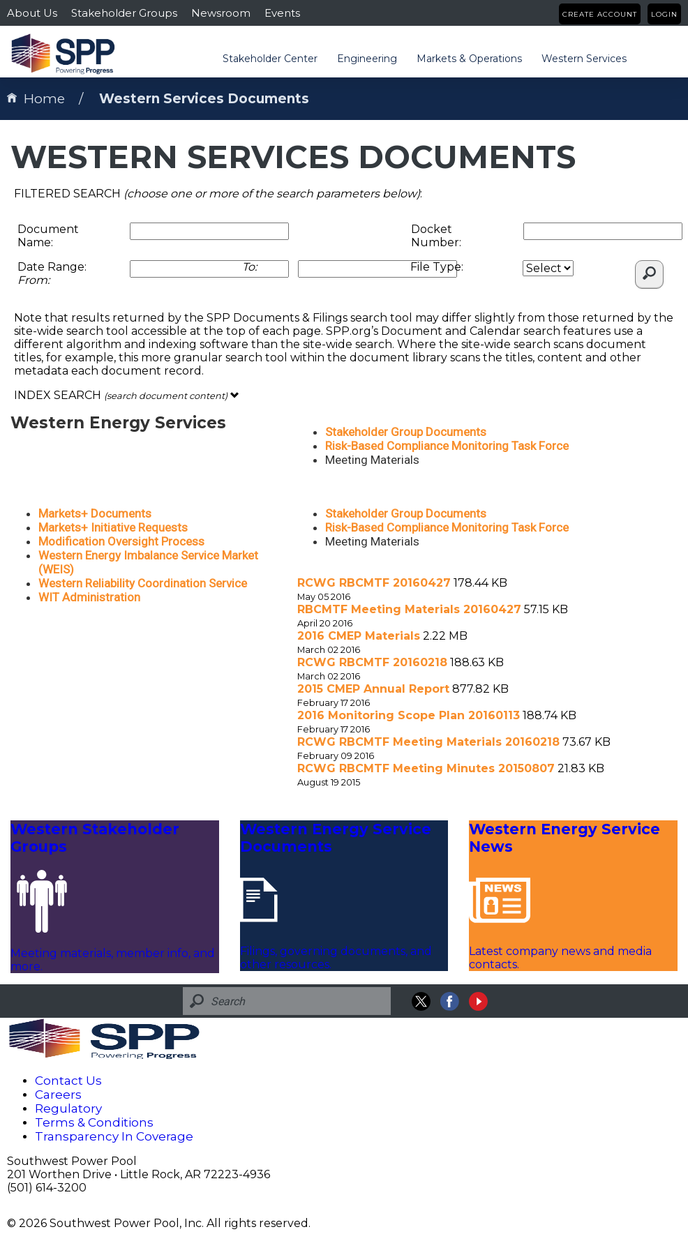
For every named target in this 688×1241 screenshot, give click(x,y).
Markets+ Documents (94, 513)
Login (664, 14)
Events (282, 13)
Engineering (367, 58)
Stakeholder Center (270, 58)
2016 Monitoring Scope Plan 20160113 (408, 715)
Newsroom (220, 13)
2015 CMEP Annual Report (373, 688)
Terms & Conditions (94, 1122)
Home (36, 99)
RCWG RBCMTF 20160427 (374, 582)
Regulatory (68, 1108)
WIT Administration (89, 597)
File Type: (436, 266)
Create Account (599, 14)
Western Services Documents (204, 99)
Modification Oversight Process (121, 541)
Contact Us (68, 1081)
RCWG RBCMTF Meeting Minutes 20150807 (426, 768)
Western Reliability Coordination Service (142, 583)
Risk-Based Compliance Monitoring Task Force (447, 446)
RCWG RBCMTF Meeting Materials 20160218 (428, 742)
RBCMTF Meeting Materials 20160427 (409, 609)
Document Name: (48, 236)
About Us (32, 13)
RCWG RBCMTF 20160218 (372, 662)
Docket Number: (436, 236)
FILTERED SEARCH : (218, 193)
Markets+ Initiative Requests (113, 527)
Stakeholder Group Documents (405, 432)
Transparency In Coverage (114, 1136)
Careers (58, 1094)
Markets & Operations (469, 58)
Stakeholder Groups (124, 13)
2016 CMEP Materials (358, 635)
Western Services (584, 58)
